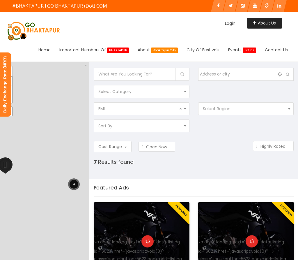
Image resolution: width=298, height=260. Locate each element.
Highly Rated (273, 146)
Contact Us (276, 50)
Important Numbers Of (94, 50)
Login (230, 23)
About (158, 50)
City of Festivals (203, 50)
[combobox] (141, 91)
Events (242, 50)
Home (44, 50)
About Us (264, 23)
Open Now (157, 147)
